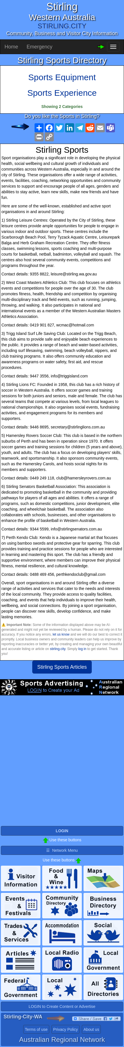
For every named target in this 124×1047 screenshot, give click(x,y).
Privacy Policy (65, 1029)
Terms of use (36, 1029)
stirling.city (57, 649)
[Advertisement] (62, 763)
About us (91, 1029)
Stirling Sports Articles (62, 667)
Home (11, 47)
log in (82, 649)
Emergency (39, 47)
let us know (61, 634)
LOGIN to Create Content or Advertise (62, 1006)
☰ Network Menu (62, 850)
